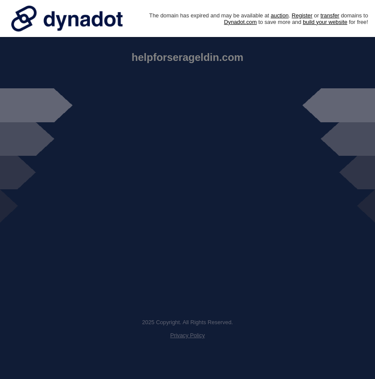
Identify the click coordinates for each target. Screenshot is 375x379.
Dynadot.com (240, 22)
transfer (329, 15)
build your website (325, 22)
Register (302, 15)
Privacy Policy (187, 335)
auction (280, 15)
